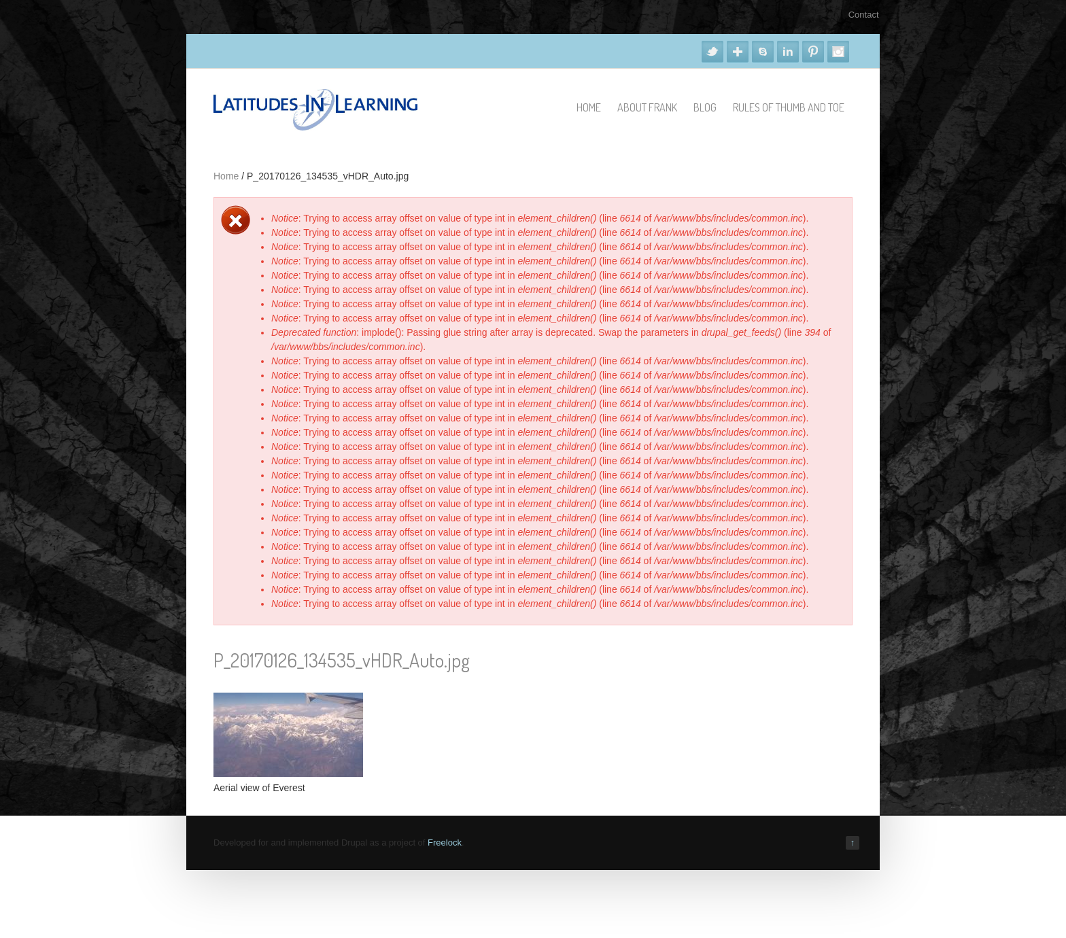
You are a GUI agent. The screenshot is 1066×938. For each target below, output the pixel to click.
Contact (863, 15)
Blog (705, 107)
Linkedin (788, 52)
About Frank (647, 107)
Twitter (712, 52)
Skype (763, 52)
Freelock (445, 842)
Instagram (838, 52)
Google (738, 52)
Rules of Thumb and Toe (788, 107)
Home (589, 107)
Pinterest (813, 52)
